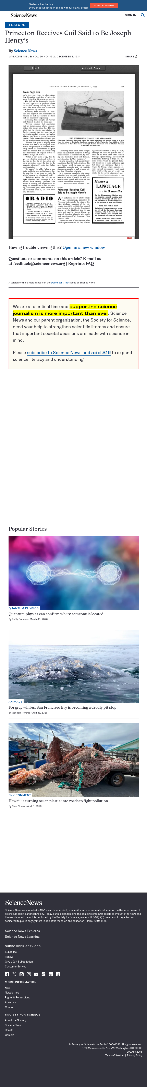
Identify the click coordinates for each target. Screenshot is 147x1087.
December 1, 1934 (60, 282)
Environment (20, 795)
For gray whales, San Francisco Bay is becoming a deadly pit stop (63, 707)
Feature (17, 25)
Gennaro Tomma (21, 712)
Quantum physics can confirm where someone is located (56, 614)
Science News (25, 51)
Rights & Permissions (17, 997)
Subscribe (11, 951)
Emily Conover (20, 619)
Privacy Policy (134, 1055)
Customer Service (15, 966)
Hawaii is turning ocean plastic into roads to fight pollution (58, 801)
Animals (16, 701)
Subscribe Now (104, 5)
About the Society (15, 1020)
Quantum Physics (24, 608)
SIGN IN (130, 15)
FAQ (7, 987)
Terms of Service (114, 1055)
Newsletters (12, 992)
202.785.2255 (134, 1051)
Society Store (13, 1025)
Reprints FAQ (81, 264)
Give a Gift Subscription (19, 961)
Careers (9, 1034)
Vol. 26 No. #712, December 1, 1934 (57, 56)
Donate (9, 1030)
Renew (9, 956)
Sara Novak (18, 806)
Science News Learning (22, 936)
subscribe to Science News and (69, 352)
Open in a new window (84, 248)
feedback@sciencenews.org (39, 264)
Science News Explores (22, 931)
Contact (10, 1007)
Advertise (10, 1002)
